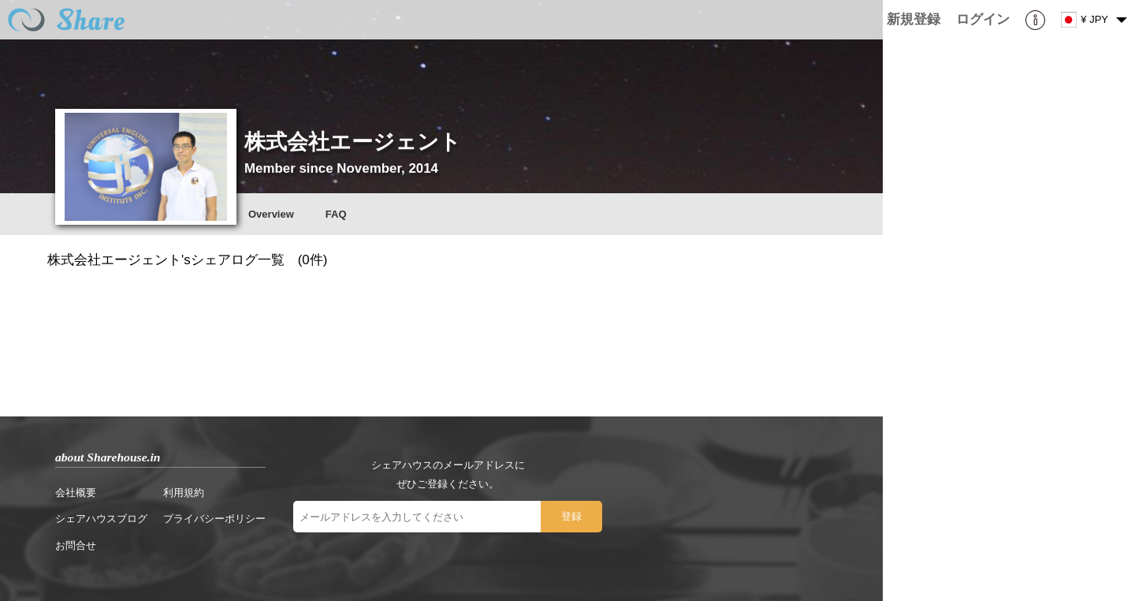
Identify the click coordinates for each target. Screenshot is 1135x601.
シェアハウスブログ (101, 518)
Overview (271, 214)
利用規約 (183, 492)
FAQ (336, 214)
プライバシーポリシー (214, 518)
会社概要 (75, 492)
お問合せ (75, 545)
